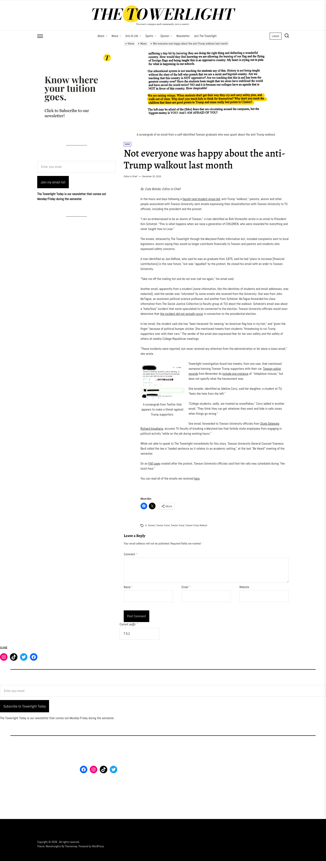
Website (244, 587)
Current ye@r (129, 624)
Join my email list (53, 182)
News (116, 36)
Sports (150, 36)
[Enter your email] (76, 167)
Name (128, 587)
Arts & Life (133, 36)
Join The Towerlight (205, 36)
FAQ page (154, 463)
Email (186, 587)
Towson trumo (163, 525)
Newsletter (183, 36)
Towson (151, 525)
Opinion (166, 36)
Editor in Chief (130, 176)
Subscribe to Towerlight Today (24, 706)
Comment (130, 554)
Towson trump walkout (196, 525)
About (102, 36)
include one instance (235, 373)
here (197, 478)
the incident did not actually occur (181, 314)
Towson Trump (177, 525)
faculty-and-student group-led (201, 199)
